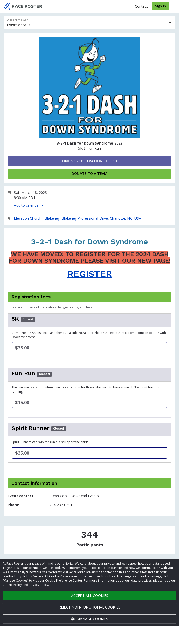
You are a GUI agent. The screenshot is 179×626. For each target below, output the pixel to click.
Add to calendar (28, 205)
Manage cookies (89, 618)
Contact (141, 6)
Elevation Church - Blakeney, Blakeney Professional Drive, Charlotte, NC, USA (77, 218)
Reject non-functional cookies (89, 607)
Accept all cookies (89, 595)
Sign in (160, 6)
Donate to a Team (89, 173)
